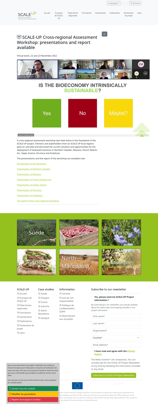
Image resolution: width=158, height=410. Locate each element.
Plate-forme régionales (73, 14)
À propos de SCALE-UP (59, 16)
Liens (139, 13)
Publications (115, 13)
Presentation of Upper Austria (32, 184)
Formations (87, 13)
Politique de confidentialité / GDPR (67, 308)
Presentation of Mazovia (29, 174)
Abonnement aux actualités (67, 317)
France (44, 302)
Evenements (100, 13)
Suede (44, 293)
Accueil (47, 13)
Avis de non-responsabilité (66, 299)
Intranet (135, 3)
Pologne (45, 297)
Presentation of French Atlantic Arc (34, 179)
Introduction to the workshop (31, 163)
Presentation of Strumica (29, 190)
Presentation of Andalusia (30, 195)
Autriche (45, 306)
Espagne (45, 318)
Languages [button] (113, 3)
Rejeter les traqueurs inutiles (25, 399)
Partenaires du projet (128, 14)
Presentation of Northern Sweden (33, 169)
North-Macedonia (43, 312)
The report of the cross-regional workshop (38, 200)
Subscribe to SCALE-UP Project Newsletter (113, 375)
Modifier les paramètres (22, 394)
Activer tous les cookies (22, 388)
